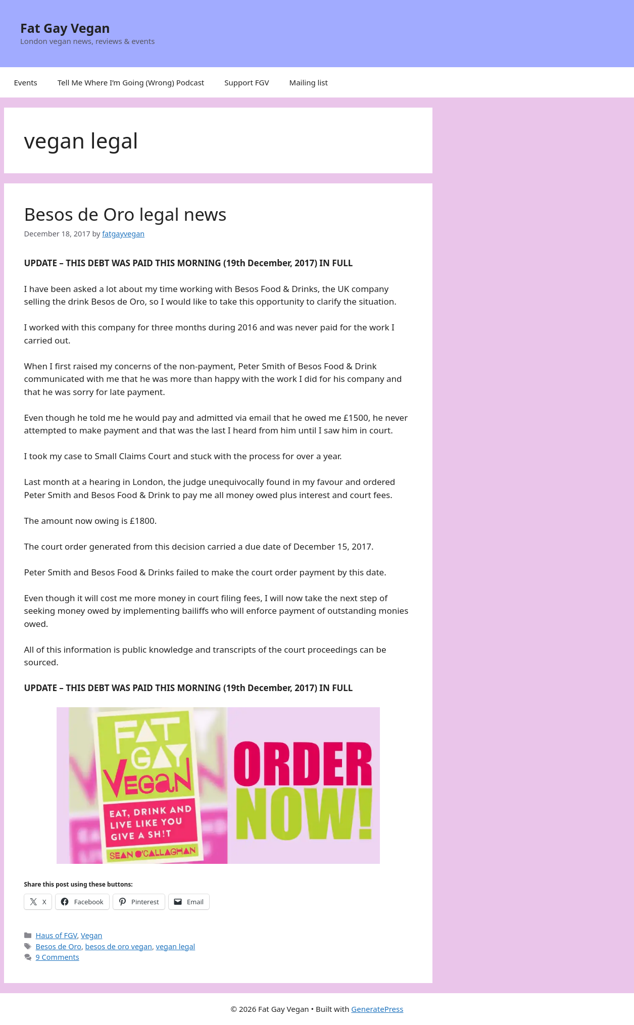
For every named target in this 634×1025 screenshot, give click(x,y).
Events (25, 82)
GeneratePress (377, 1009)
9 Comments (57, 957)
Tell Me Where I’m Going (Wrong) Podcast (131, 82)
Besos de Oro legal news (125, 214)
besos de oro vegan (118, 946)
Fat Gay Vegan (65, 27)
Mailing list (308, 82)
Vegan (91, 935)
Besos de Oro (58, 946)
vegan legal (176, 946)
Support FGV (246, 82)
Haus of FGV (56, 935)
